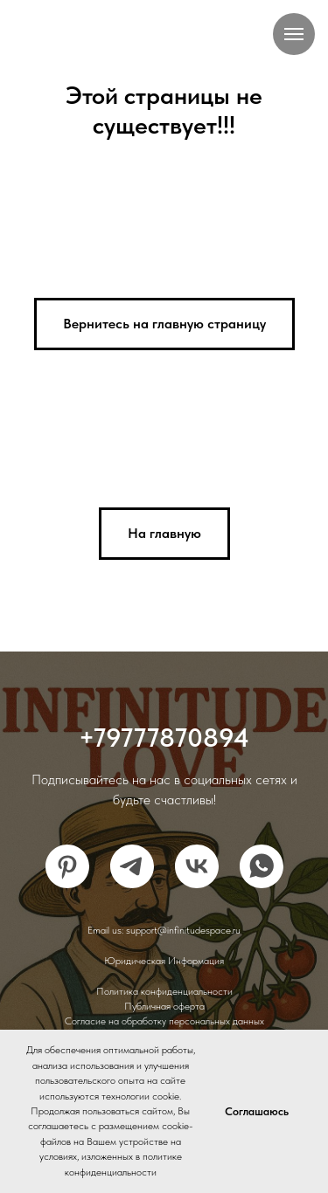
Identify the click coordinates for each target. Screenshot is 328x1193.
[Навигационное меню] (294, 34)
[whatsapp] (261, 866)
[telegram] (132, 866)
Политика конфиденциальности (164, 991)
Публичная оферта (164, 1006)
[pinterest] (67, 866)
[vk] (197, 866)
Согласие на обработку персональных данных (164, 1021)
